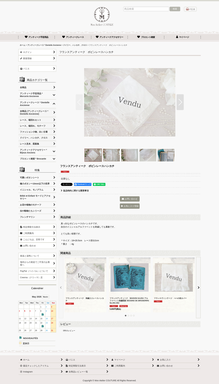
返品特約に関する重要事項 (75, 190)
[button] (79, 102)
